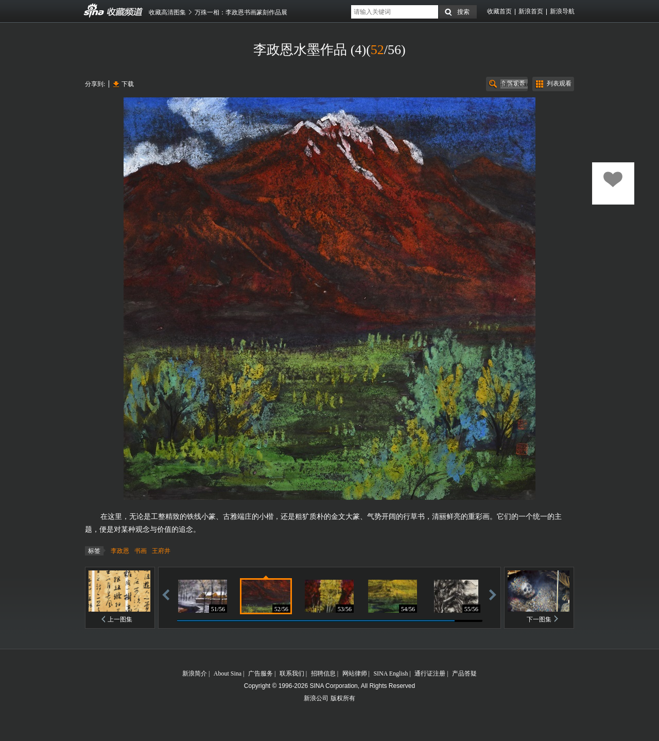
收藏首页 (499, 11)
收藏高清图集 (167, 12)
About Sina (227, 673)
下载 (128, 84)
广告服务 (260, 673)
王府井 (161, 550)
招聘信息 (323, 673)
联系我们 (292, 673)
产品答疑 (464, 673)
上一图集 (120, 619)
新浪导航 (562, 11)
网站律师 (354, 673)
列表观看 (559, 83)
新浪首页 (530, 11)
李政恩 (120, 550)
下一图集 (539, 619)
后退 (166, 594)
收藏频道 (94, 11)
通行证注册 (429, 673)
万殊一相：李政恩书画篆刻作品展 (241, 12)
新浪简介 (194, 673)
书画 (140, 550)
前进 (493, 594)
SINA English (390, 673)
